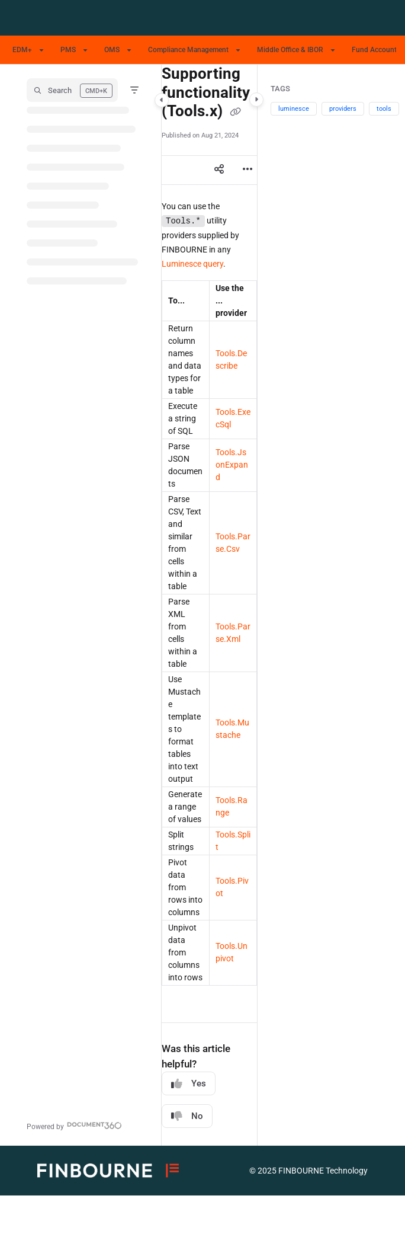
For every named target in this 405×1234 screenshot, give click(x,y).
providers (342, 109)
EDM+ (22, 50)
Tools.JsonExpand (232, 464)
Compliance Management (188, 50)
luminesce (293, 109)
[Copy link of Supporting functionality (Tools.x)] (235, 112)
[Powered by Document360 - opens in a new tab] (74, 1125)
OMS (112, 50)
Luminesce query (192, 263)
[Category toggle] (162, 100)
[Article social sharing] (219, 170)
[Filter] (134, 90)
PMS (68, 50)
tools (384, 109)
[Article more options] (247, 170)
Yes (188, 1083)
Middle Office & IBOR (290, 50)
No (187, 1116)
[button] (72, 90)
